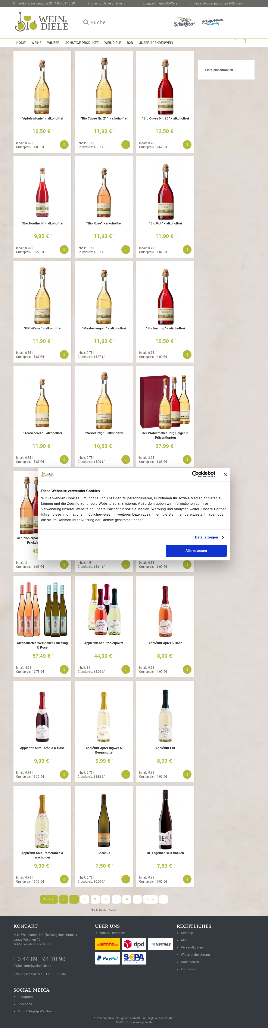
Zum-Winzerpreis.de (139, 1022)
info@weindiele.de (37, 965)
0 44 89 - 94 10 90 (39, 959)
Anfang (49, 899)
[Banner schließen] (225, 474)
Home (21, 42)
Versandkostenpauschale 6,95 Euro (218, 3)
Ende (150, 899)
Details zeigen (206, 537)
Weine (36, 42)
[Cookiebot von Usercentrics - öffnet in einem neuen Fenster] (196, 474)
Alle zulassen (196, 551)
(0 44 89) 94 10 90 (62, 3)
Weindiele (112, 42)
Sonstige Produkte (82, 42)
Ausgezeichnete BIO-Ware (159, 3)
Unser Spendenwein (156, 42)
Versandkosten (164, 1018)
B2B (130, 42)
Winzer (53, 42)
